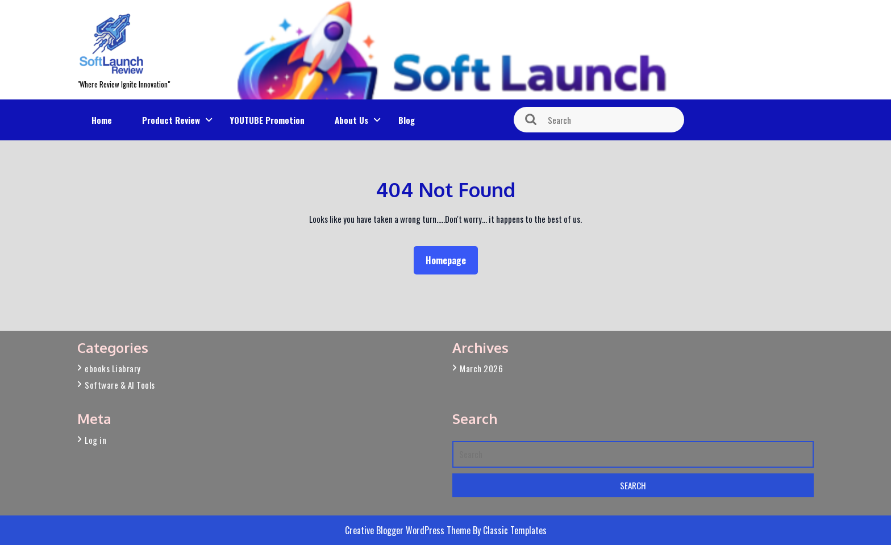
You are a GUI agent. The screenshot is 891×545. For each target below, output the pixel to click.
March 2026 (481, 368)
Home (101, 120)
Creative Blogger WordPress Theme (409, 530)
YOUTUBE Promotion (267, 120)
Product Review (171, 120)
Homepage (450, 260)
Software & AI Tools (120, 384)
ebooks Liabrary (113, 368)
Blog (406, 120)
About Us (351, 120)
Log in (95, 440)
